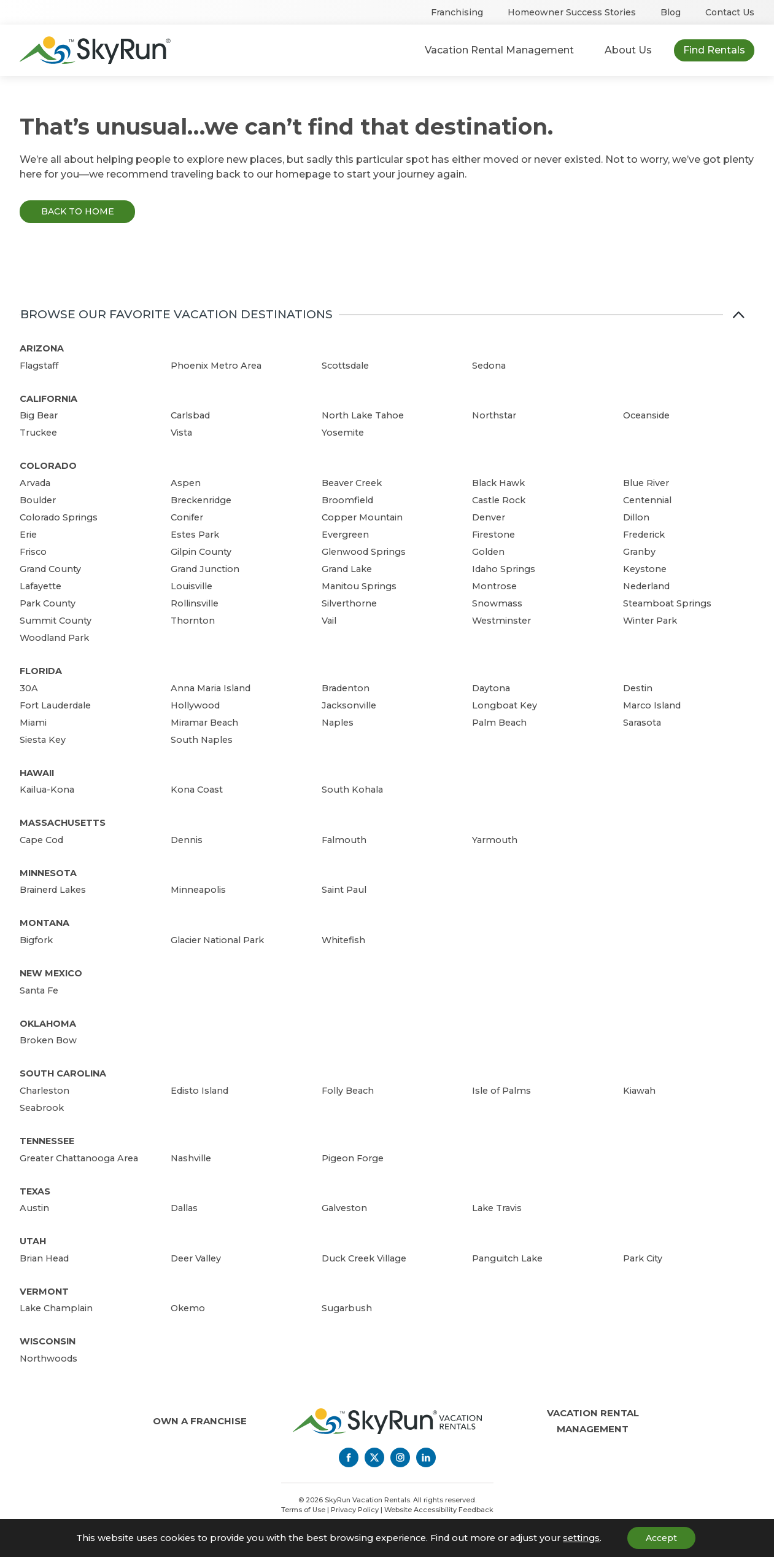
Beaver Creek (352, 482)
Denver (488, 517)
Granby (639, 551)
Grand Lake (347, 569)
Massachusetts (63, 822)
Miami (33, 722)
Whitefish (343, 940)
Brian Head (44, 1258)
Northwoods (48, 1358)
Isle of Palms (501, 1090)
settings (581, 1537)
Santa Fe (39, 990)
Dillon (636, 517)
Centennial (647, 500)
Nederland (646, 586)
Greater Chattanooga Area (79, 1158)
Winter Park (650, 620)
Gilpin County (201, 551)
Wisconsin (47, 1341)
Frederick (644, 534)
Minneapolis (198, 889)
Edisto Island (199, 1090)
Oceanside (646, 415)
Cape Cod (41, 839)
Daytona (491, 688)
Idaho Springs (503, 569)
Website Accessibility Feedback (438, 1509)
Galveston (344, 1208)
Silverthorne (349, 603)
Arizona (42, 348)
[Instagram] (400, 1457)
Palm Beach (499, 722)
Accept (661, 1537)
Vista (181, 432)
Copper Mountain (362, 517)
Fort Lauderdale (55, 705)
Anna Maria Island (210, 688)
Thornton (193, 620)
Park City (642, 1258)
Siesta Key (43, 739)
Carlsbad (190, 415)
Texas (35, 1191)
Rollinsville (195, 603)
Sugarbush (347, 1308)
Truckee (38, 432)
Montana (44, 922)
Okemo (188, 1308)
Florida (41, 671)
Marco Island (652, 705)
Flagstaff (39, 365)
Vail (329, 620)
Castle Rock (498, 500)
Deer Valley (196, 1258)
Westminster (501, 620)
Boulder (38, 500)
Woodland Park (54, 637)
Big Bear (39, 415)
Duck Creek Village (364, 1258)
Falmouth (344, 839)
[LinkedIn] (426, 1457)
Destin (637, 688)
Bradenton (346, 688)
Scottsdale (345, 365)
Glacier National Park (217, 940)
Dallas (184, 1208)
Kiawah (639, 1090)
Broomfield (347, 500)
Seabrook (42, 1107)
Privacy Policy (355, 1509)
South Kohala (352, 789)
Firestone (493, 534)
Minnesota (48, 873)
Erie (28, 534)
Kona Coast (197, 789)
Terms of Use (303, 1509)
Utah (33, 1241)
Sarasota (642, 722)
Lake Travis (497, 1208)
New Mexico (51, 973)
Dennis (187, 839)
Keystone (645, 569)
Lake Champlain (56, 1308)
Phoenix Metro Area (216, 365)
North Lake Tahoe (363, 415)
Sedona (489, 365)
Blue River (646, 482)
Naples (338, 722)
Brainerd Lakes (53, 889)
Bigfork (36, 940)
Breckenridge (201, 500)
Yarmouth (494, 839)
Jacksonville (349, 705)
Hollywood (195, 705)
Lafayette (40, 586)
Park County (47, 603)
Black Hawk (498, 482)
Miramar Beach (204, 722)
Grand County (50, 569)
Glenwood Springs (364, 551)
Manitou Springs (359, 586)
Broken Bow (48, 1040)
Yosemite (343, 432)
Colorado (48, 465)
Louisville (191, 586)
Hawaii (37, 772)
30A (29, 688)
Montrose (494, 586)
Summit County (55, 620)
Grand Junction (205, 569)
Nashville (191, 1158)
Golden (488, 551)
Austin (34, 1208)
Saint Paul (344, 889)
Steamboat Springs (667, 603)
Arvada (35, 482)
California (48, 398)
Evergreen (345, 534)
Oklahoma (48, 1023)
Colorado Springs (59, 517)
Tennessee (47, 1141)
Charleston (44, 1090)
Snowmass (497, 603)
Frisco (33, 551)
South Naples (202, 739)
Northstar (494, 415)
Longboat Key (504, 705)
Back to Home (77, 211)
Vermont (44, 1291)
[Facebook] (348, 1457)
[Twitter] (374, 1457)
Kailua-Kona (47, 789)
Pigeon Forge (353, 1158)
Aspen (186, 482)
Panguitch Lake (507, 1258)
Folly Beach (348, 1090)
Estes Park (195, 534)
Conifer (187, 517)
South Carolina (63, 1073)
